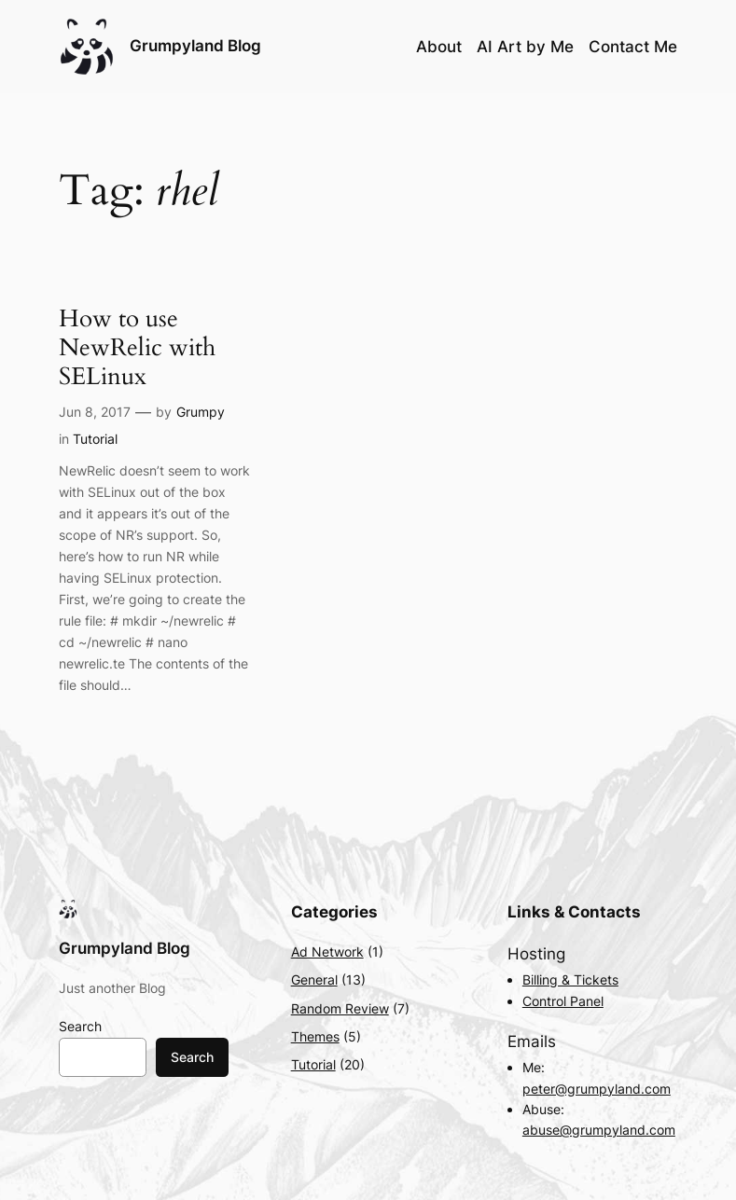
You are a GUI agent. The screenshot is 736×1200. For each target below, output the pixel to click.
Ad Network (327, 951)
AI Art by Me (525, 46)
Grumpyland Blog (195, 45)
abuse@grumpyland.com (598, 1130)
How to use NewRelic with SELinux (137, 347)
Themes (315, 1036)
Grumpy (200, 412)
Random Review (340, 1008)
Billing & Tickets (570, 979)
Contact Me (633, 46)
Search (80, 1026)
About (439, 46)
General (314, 979)
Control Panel (563, 1001)
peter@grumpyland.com (596, 1089)
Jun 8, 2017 (95, 412)
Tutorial (95, 439)
